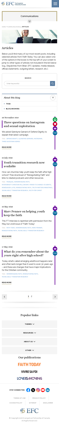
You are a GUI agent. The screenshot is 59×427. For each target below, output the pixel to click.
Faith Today (10, 228)
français (9, 182)
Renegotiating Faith (23, 187)
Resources (28, 333)
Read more (6, 147)
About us (28, 342)
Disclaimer (48, 403)
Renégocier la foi (8, 187)
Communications (29, 16)
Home (4, 27)
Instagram (38, 139)
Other (28, 350)
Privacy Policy (39, 398)
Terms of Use (19, 398)
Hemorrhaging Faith (22, 182)
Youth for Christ (35, 190)
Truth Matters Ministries (42, 187)
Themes (28, 324)
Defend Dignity (12, 139)
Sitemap (32, 403)
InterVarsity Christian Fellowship (15, 185)
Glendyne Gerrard (26, 139)
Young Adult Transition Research (15, 190)
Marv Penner (37, 228)
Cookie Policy (15, 403)
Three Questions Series (11, 141)
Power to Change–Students (40, 185)
